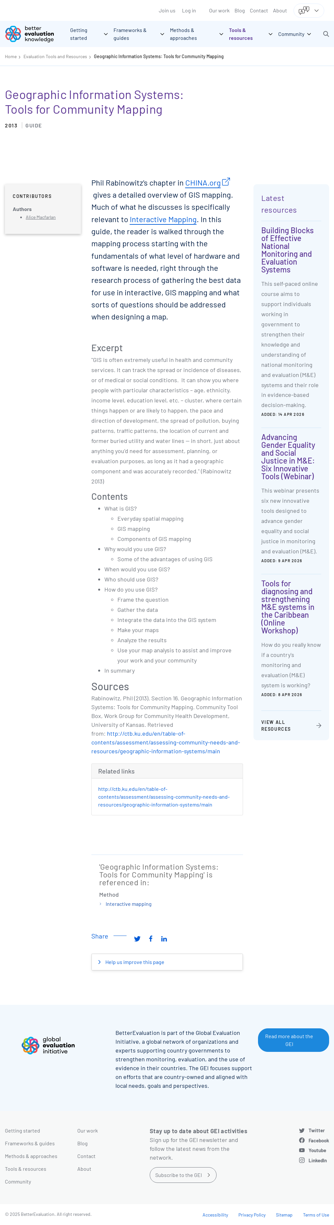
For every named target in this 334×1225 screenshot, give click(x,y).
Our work (219, 10)
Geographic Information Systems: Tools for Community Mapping (159, 56)
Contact (259, 10)
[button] (326, 34)
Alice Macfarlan (41, 217)
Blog (240, 10)
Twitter (317, 1130)
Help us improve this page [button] (134, 962)
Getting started (22, 1130)
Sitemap (284, 1214)
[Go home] (34, 34)
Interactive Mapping (163, 219)
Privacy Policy (252, 1214)
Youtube (317, 1150)
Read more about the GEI (289, 1040)
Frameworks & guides (30, 1143)
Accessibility (215, 1214)
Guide (33, 125)
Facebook (319, 1140)
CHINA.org (203, 182)
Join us (167, 10)
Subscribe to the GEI (178, 1175)
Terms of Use (316, 1214)
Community (18, 1181)
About (280, 10)
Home (11, 56)
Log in (189, 10)
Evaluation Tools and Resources (55, 56)
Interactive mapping (129, 904)
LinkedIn (318, 1160)
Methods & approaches (31, 1156)
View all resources (276, 725)
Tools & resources (25, 1169)
